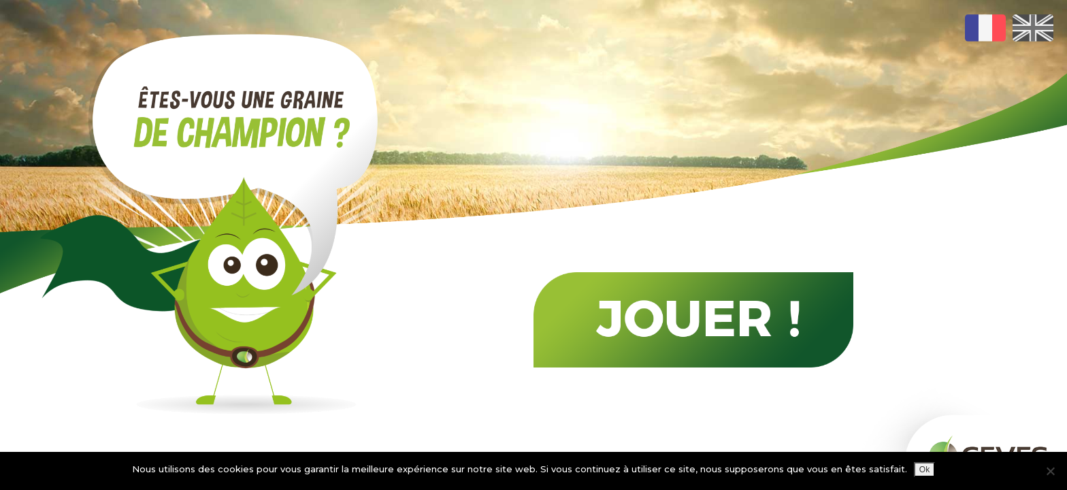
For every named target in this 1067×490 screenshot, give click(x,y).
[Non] (1050, 471)
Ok (924, 469)
